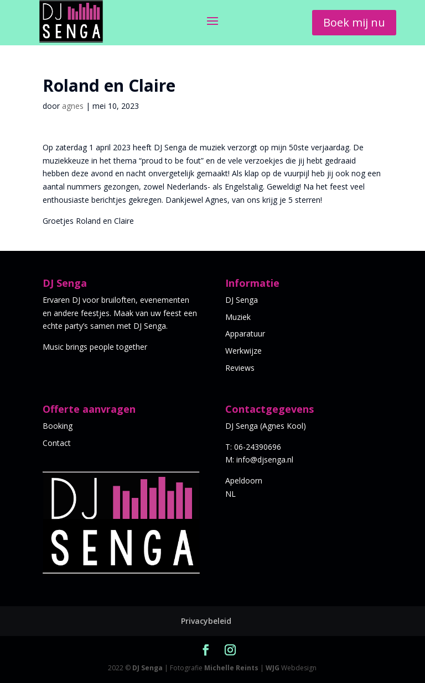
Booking (57, 426)
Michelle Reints (231, 668)
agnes (73, 106)
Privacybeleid (206, 621)
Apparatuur (245, 333)
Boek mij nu (354, 22)
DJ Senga (241, 300)
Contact (57, 443)
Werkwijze (243, 350)
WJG (272, 668)
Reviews (240, 367)
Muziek (238, 317)
